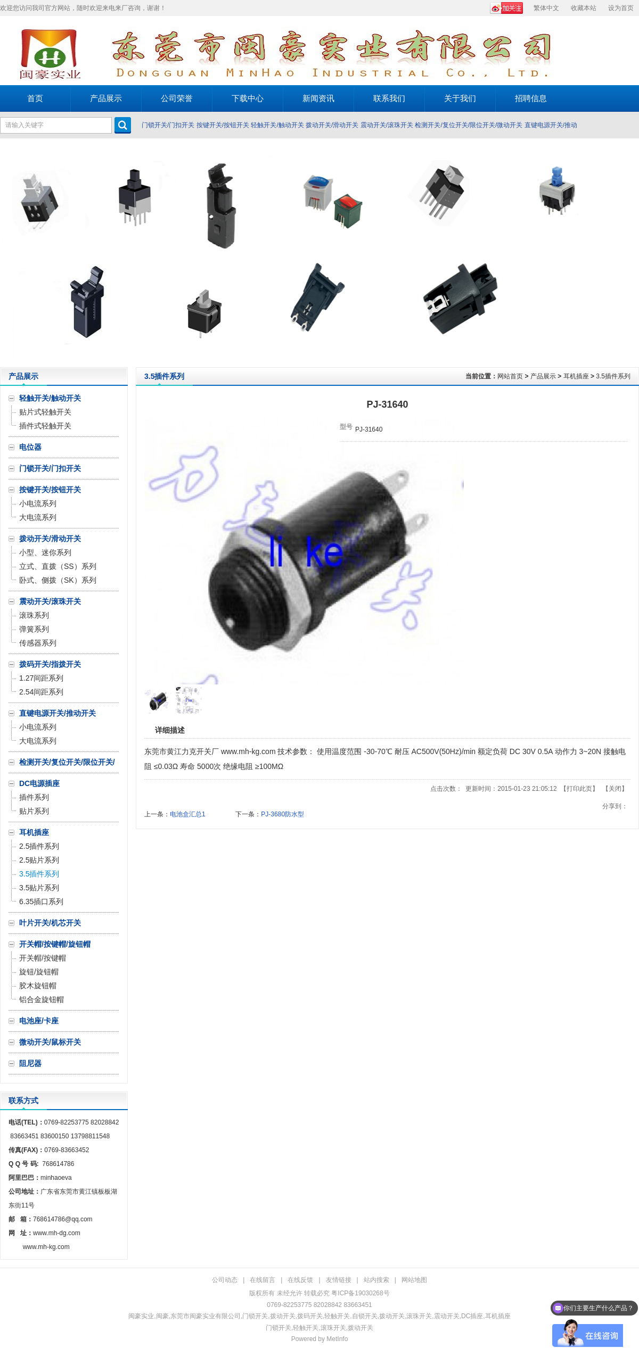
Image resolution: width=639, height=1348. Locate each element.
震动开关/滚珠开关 (387, 125)
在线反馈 (300, 1280)
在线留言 (262, 1280)
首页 (35, 98)
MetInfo (337, 1339)
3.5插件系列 (613, 376)
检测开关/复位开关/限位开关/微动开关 (468, 125)
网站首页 (510, 376)
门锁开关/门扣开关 (168, 125)
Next (628, 252)
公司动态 (224, 1280)
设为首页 (621, 8)
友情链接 (338, 1280)
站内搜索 (376, 1280)
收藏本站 (583, 8)
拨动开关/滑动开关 (332, 125)
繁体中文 (546, 8)
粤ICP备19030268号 (360, 1293)
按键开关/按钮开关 (222, 125)
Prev (11, 252)
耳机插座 (576, 376)
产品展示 (543, 376)
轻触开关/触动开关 (277, 125)
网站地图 (414, 1280)
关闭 (615, 788)
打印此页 (579, 788)
